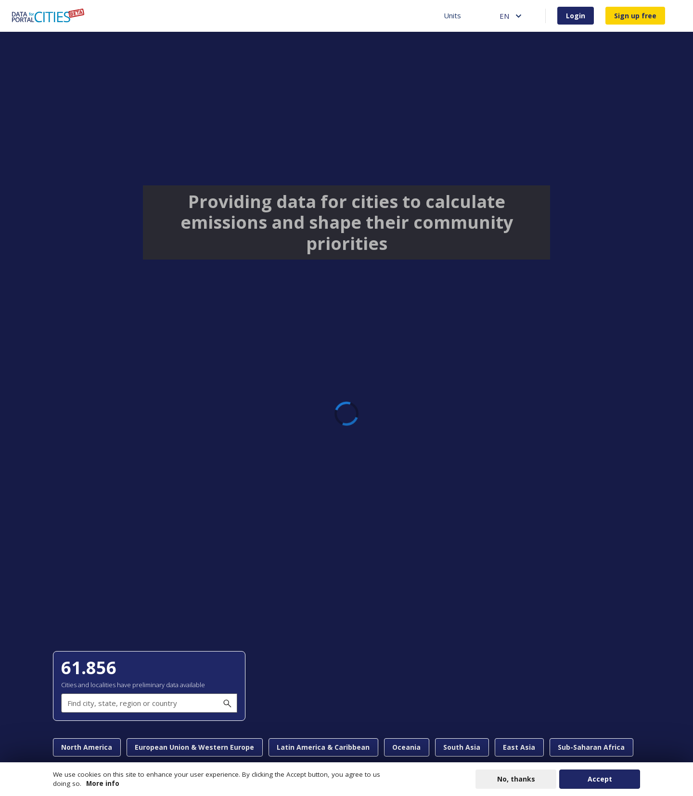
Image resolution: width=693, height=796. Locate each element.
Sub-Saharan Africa (591, 747)
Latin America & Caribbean (323, 747)
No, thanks (516, 778)
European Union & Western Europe (194, 747)
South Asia (461, 747)
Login (575, 15)
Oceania (406, 747)
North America (86, 747)
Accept (600, 778)
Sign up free (635, 15)
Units (452, 15)
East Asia (519, 747)
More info (102, 783)
